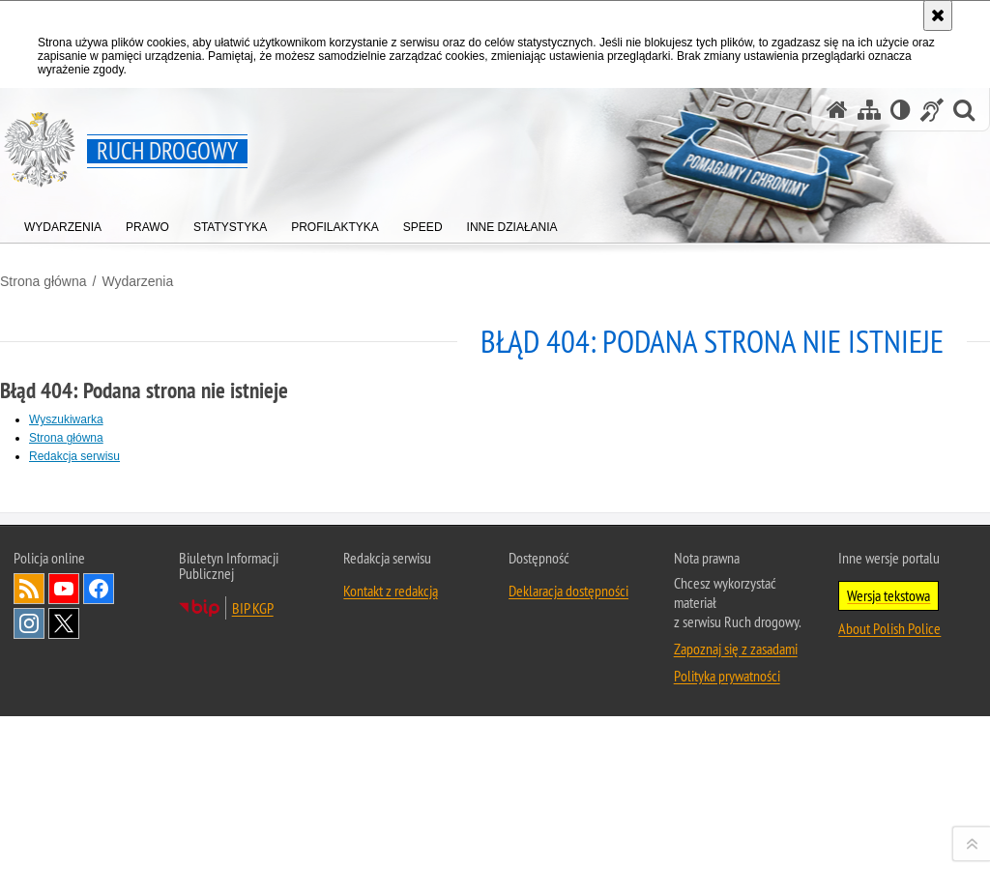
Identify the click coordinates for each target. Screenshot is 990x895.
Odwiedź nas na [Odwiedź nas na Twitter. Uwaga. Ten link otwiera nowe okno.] (63, 874)
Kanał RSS (29, 839)
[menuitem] (63, 223)
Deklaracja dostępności (568, 842)
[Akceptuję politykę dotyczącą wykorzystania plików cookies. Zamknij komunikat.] (937, 15)
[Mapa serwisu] (869, 110)
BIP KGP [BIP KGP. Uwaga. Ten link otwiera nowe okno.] (253, 859)
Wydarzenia (137, 281)
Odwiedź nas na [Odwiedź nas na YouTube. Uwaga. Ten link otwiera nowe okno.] (63, 839)
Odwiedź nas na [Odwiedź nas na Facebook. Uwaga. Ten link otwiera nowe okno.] (98, 839)
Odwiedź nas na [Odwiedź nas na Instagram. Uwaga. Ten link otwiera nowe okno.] (29, 874)
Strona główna (43, 281)
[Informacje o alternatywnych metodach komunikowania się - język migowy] (932, 110)
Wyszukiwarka (66, 419)
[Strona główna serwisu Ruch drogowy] (837, 110)
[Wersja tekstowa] (900, 110)
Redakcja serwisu (74, 456)
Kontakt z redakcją (390, 842)
